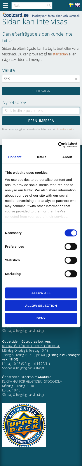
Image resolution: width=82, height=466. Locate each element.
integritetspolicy (65, 129)
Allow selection (41, 305)
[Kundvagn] (41, 91)
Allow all (41, 293)
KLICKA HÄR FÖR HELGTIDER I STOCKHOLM (32, 381)
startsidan (60, 54)
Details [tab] (41, 157)
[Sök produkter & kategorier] (31, 5)
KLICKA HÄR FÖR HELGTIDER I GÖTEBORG (31, 346)
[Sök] (49, 5)
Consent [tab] (14, 157)
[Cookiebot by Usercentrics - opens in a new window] (58, 145)
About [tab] (67, 157)
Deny (41, 318)
